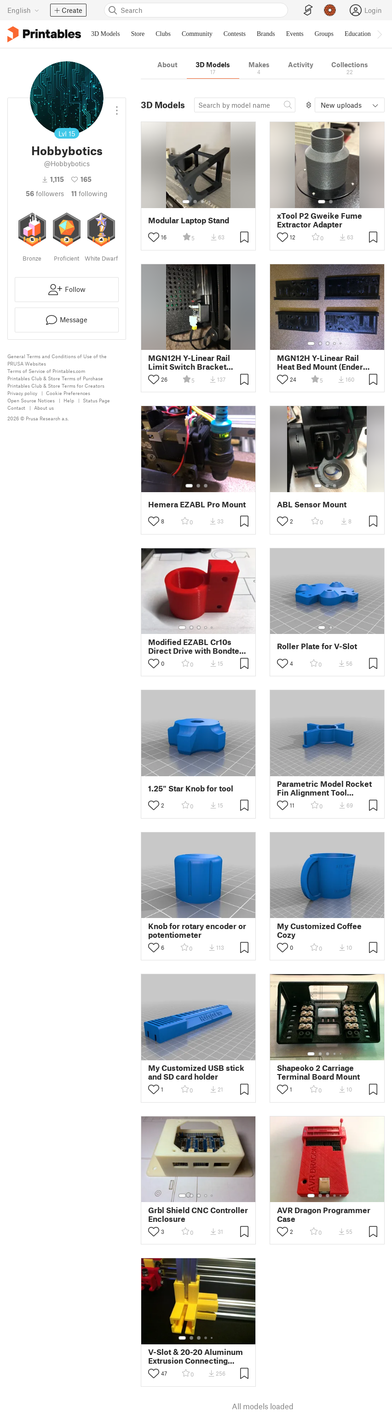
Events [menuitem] (295, 33)
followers (45, 193)
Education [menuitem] (358, 33)
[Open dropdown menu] (117, 107)
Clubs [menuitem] (163, 33)
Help (68, 400)
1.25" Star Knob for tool (190, 788)
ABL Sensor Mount (311, 504)
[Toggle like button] (153, 237)
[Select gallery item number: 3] (202, 201)
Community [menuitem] (197, 33)
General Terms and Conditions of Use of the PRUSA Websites (57, 359)
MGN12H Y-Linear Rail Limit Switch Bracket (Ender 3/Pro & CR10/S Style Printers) (190, 362)
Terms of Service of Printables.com (46, 371)
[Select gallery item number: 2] (195, 201)
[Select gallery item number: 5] (341, 343)
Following (89, 193)
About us (44, 408)
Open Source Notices (31, 400)
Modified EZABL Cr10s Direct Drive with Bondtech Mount (198, 646)
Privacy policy (22, 393)
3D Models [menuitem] (105, 33)
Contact (16, 408)
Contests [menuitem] (235, 33)
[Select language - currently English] (23, 10)
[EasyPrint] (308, 10)
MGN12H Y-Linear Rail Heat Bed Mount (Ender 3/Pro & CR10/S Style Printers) (320, 362)
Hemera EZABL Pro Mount (197, 504)
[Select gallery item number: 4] (210, 201)
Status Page (96, 400)
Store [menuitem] (138, 33)
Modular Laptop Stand (188, 220)
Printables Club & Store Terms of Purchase (55, 378)
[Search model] (244, 105)
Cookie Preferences (68, 393)
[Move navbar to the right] (379, 34)
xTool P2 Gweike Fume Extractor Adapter (319, 220)
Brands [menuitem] (266, 33)
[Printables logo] (44, 34)
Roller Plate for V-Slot (317, 646)
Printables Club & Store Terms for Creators (55, 386)
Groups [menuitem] (324, 33)
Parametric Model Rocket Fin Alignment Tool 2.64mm (324, 788)
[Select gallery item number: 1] (186, 201)
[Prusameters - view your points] (330, 10)
